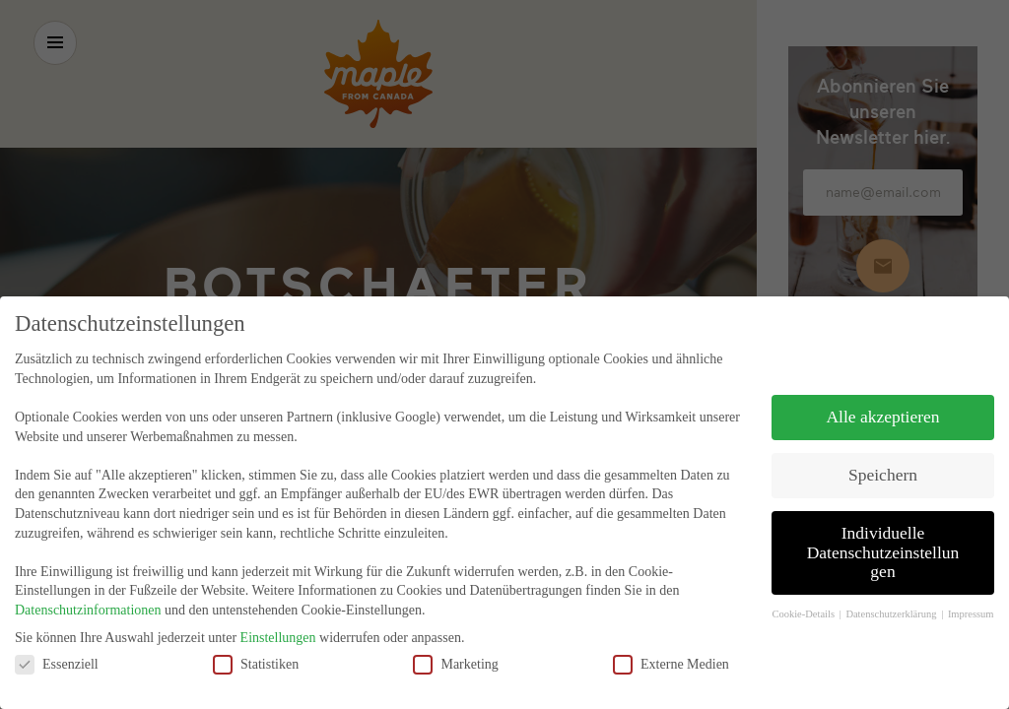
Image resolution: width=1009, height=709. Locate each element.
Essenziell (57, 655)
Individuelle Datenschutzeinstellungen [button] (883, 543)
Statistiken (256, 655)
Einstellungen (278, 628)
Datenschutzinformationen (88, 601)
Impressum (971, 606)
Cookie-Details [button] (804, 606)
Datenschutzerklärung (892, 606)
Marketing (455, 655)
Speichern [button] (882, 467)
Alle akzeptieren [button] (882, 409)
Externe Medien (671, 655)
